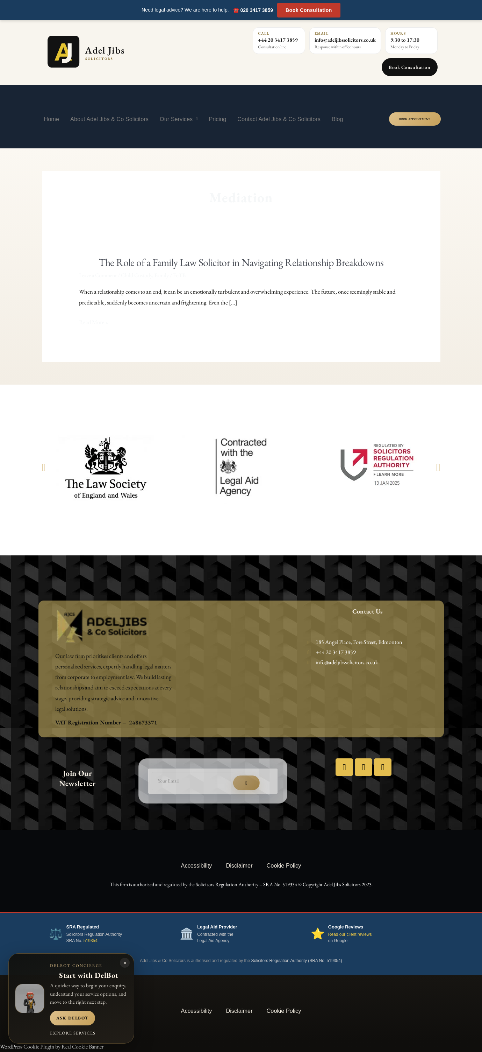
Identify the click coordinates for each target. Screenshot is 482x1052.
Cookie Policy (284, 865)
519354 (91, 940)
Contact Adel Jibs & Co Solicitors (279, 119)
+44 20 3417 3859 (278, 39)
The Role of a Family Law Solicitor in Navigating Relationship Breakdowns (241, 262)
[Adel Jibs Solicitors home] (116, 51)
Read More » (94, 322)
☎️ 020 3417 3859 (253, 10)
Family (161, 275)
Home (51, 119)
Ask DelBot (72, 1018)
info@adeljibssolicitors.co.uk (345, 39)
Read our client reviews (350, 934)
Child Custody (136, 275)
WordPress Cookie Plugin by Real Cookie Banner (51, 1046)
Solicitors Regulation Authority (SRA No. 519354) (296, 960)
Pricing (217, 119)
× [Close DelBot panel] (125, 963)
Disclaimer (239, 865)
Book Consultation (309, 10)
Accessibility (196, 865)
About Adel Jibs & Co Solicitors (109, 119)
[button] (44, 467)
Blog (337, 119)
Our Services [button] (178, 118)
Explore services (72, 1033)
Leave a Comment (98, 275)
